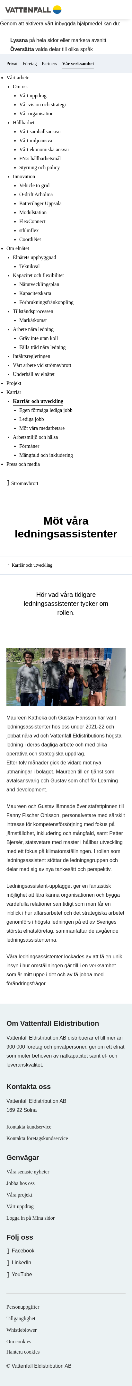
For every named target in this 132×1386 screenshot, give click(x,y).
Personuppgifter (22, 1307)
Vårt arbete (18, 77)
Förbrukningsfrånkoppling (46, 302)
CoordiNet (30, 239)
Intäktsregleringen (31, 356)
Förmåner (29, 446)
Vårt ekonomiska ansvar (44, 149)
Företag (29, 63)
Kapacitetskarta (35, 293)
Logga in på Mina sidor (30, 1218)
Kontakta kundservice (28, 1126)
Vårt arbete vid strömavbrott (42, 365)
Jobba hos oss (20, 1183)
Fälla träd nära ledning (42, 347)
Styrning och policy (39, 167)
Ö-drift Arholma (36, 194)
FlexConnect (32, 221)
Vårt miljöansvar (36, 140)
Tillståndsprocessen (33, 311)
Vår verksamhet (78, 63)
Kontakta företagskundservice (37, 1138)
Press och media (23, 464)
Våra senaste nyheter (27, 1171)
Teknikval (29, 266)
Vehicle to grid (34, 185)
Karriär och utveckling (38, 401)
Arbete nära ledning (33, 329)
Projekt (13, 383)
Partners (49, 63)
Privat (11, 63)
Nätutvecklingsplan (39, 284)
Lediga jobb (31, 419)
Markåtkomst (33, 320)
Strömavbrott (24, 483)
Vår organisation (36, 113)
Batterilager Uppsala (40, 203)
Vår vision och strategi (42, 104)
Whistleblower (21, 1330)
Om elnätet (17, 248)
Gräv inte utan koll (38, 338)
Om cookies (18, 1341)
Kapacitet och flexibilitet (38, 275)
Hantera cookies (23, 1352)
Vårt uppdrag (33, 95)
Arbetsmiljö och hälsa (35, 437)
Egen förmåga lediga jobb (46, 410)
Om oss (20, 86)
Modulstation (33, 212)
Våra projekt (19, 1195)
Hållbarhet (24, 122)
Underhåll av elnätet (34, 374)
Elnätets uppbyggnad (34, 257)
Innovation (24, 176)
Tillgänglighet (20, 1318)
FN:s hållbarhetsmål (40, 158)
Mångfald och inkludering (46, 455)
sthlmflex (29, 230)
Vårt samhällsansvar (40, 131)
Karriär (13, 392)
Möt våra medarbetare (42, 428)
